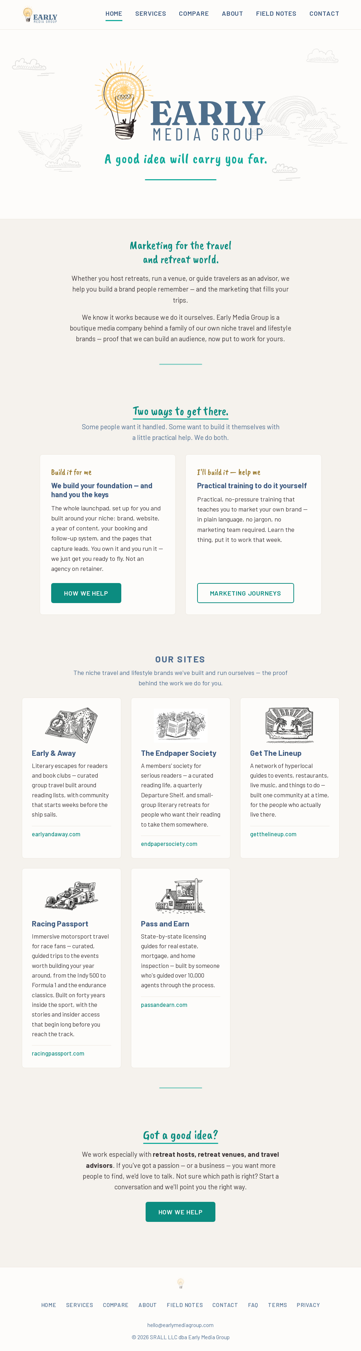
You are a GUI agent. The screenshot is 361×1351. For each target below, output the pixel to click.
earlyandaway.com (56, 834)
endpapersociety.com (169, 843)
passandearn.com (164, 1004)
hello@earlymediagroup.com (180, 1325)
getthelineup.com (273, 834)
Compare (194, 13)
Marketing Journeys (245, 593)
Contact (324, 13)
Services (150, 13)
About (233, 13)
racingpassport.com (58, 1053)
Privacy (308, 1305)
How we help (86, 593)
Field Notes (276, 13)
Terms (277, 1305)
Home (114, 13)
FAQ (253, 1305)
